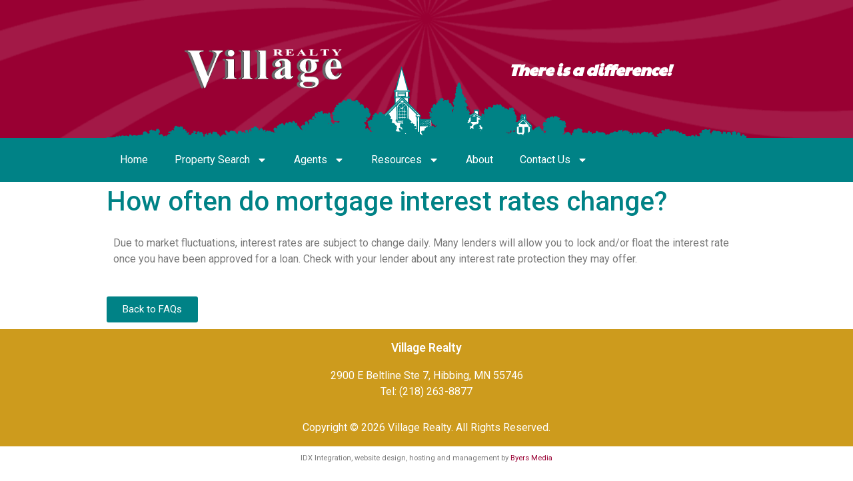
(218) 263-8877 (435, 391)
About (479, 159)
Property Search (221, 160)
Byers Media (531, 458)
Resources (405, 160)
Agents (319, 160)
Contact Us (554, 160)
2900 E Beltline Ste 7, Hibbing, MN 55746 (427, 375)
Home (134, 159)
